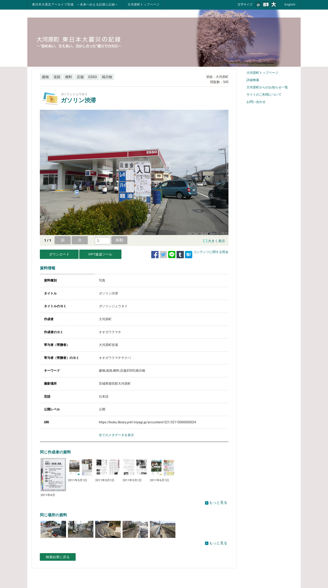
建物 (45, 77)
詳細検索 (252, 80)
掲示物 (107, 77)
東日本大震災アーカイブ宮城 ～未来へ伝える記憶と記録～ (75, 4)
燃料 (68, 77)
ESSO (92, 77)
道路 (57, 77)
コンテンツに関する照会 (210, 252)
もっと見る (216, 502)
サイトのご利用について (264, 94)
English (289, 4)
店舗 (80, 77)
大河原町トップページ (143, 4)
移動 (119, 240)
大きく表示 (216, 241)
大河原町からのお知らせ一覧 (267, 87)
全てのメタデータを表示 (116, 435)
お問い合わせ (256, 102)
